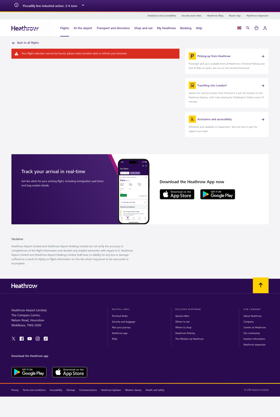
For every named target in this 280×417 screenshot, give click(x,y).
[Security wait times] (191, 16)
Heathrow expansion (255, 349)
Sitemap (70, 394)
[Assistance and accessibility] (162, 16)
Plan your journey (121, 332)
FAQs (114, 343)
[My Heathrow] (166, 27)
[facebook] (21, 343)
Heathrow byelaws (111, 394)
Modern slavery (133, 394)
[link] (227, 62)
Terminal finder (120, 320)
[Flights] (61, 27)
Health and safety (155, 394)
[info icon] (16, 6)
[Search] (247, 27)
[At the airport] (82, 27)
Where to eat (182, 326)
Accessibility (56, 394)
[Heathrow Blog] (215, 16)
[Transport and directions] (113, 27)
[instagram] (38, 343)
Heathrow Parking (185, 337)
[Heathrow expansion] (257, 16)
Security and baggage (123, 326)
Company (249, 326)
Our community (252, 337)
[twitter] (13, 343)
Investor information (254, 343)
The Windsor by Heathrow (189, 343)
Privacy (15, 394)
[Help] (202, 27)
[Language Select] (239, 27)
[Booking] (186, 27)
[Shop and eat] (143, 27)
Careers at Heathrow (255, 332)
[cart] (256, 27)
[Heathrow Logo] (25, 28)
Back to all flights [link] (25, 43)
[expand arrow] (83, 6)
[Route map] (235, 16)
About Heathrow (253, 320)
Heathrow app (120, 337)
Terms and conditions (34, 394)
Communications (88, 394)
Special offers (182, 320)
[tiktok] (46, 343)
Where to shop (183, 332)
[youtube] (30, 343)
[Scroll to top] (261, 290)
